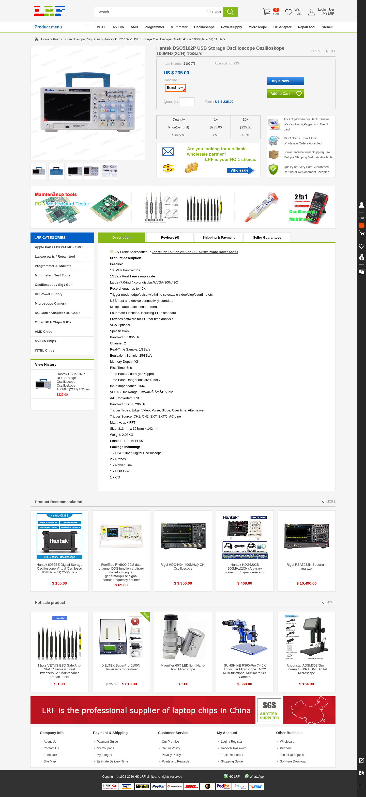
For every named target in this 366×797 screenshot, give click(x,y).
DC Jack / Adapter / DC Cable (57, 313)
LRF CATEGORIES (50, 238)
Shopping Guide (232, 761)
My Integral (104, 755)
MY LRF (328, 13)
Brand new (176, 88)
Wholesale (239, 170)
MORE (331, 501)
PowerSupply (231, 27)
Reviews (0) (170, 237)
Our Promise (170, 741)
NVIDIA (118, 27)
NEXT (331, 51)
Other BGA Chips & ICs (53, 322)
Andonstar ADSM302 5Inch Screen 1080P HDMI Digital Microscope (306, 669)
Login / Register (231, 741)
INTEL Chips (44, 350)
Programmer (154, 27)
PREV (316, 51)
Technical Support (292, 755)
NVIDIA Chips (45, 341)
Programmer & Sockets (53, 266)
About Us (50, 741)
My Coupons (105, 748)
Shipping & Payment (219, 237)
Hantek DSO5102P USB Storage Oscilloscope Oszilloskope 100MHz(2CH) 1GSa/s (73, 381)
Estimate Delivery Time (112, 761)
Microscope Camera (50, 303)
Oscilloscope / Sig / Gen (83, 39)
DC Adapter (282, 27)
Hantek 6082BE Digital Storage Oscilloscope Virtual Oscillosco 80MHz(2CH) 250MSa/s (59, 568)
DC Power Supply (48, 294)
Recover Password (234, 748)
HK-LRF (233, 776)
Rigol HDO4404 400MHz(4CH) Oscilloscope (183, 566)
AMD (134, 27)
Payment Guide (107, 741)
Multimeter (179, 27)
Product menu (48, 27)
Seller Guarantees (267, 237)
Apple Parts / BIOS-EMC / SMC (59, 247)
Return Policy (171, 748)
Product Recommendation (58, 502)
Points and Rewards (175, 761)
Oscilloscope (204, 27)
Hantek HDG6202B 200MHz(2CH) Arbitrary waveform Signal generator (244, 568)
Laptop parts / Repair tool (55, 256)
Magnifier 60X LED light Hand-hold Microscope (183, 667)
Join (331, 9)
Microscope (258, 27)
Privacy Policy (171, 755)
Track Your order (232, 755)
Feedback (50, 755)
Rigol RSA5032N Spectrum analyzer (306, 566)
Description (121, 237)
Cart (276, 14)
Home (45, 39)
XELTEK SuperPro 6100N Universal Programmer (121, 667)
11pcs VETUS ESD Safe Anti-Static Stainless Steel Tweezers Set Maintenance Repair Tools (59, 671)
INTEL (101, 27)
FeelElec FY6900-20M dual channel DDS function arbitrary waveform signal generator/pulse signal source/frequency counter (121, 572)
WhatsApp (257, 776)
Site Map (50, 761)
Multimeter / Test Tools (52, 275)
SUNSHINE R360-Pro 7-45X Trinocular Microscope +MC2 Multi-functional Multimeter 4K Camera (244, 671)
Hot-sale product (50, 602)
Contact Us (51, 748)
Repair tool (306, 27)
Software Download (293, 761)
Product (58, 39)
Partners (286, 748)
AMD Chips (43, 332)
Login (322, 9)
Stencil (327, 27)
